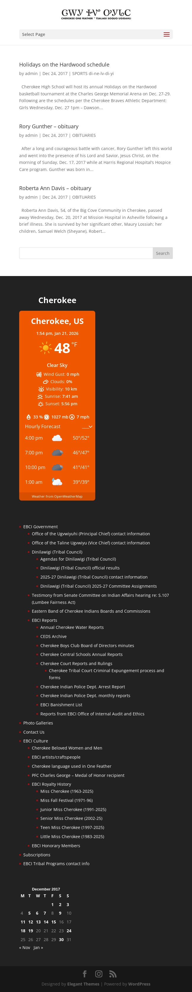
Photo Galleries (38, 723)
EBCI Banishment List (61, 704)
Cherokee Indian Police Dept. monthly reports (85, 695)
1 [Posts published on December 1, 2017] (52, 904)
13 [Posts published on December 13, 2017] (38, 922)
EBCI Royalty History (51, 784)
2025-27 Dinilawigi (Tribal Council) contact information (94, 577)
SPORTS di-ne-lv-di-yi (93, 73)
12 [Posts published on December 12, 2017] (30, 922)
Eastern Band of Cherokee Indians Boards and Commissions (91, 611)
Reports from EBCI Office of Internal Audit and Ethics (92, 714)
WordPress (139, 984)
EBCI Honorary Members (56, 845)
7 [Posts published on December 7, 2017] (45, 913)
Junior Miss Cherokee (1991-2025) (73, 809)
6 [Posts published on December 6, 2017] (37, 913)
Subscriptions (36, 855)
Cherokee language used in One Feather (71, 766)
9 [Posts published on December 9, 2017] (60, 913)
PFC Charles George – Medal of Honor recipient (78, 775)
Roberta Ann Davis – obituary (55, 188)
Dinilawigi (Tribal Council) (57, 552)
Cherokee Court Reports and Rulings (76, 663)
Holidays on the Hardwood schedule (65, 64)
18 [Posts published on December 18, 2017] (23, 930)
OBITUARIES (84, 135)
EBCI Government (40, 526)
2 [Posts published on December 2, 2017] (60, 904)
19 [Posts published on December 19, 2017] (30, 930)
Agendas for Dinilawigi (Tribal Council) (78, 559)
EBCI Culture (35, 741)
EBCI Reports (44, 620)
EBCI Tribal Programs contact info (56, 863)
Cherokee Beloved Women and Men (67, 748)
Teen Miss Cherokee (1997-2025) (72, 827)
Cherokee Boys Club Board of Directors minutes (87, 645)
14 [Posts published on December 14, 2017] (46, 922)
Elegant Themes (83, 984)
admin (31, 73)
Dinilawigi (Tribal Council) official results (80, 568)
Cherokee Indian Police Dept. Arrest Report (82, 686)
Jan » (38, 947)
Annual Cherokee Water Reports (72, 627)
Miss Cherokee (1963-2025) (66, 791)
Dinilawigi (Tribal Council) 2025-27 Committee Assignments (98, 586)
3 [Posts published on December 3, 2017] (68, 904)
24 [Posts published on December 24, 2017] (69, 930)
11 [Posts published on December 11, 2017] (23, 922)
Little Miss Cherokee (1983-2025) (72, 836)
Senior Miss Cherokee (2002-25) (71, 818)
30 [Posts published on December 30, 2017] (61, 939)
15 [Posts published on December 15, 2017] (53, 922)
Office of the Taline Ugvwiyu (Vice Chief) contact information (91, 543)
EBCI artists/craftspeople (56, 757)
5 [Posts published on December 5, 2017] (29, 913)
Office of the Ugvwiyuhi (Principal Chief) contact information (91, 533)
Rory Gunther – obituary (48, 126)
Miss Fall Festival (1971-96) (66, 800)
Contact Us (34, 732)
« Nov (24, 947)
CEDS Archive (53, 636)
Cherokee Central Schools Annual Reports (81, 654)
